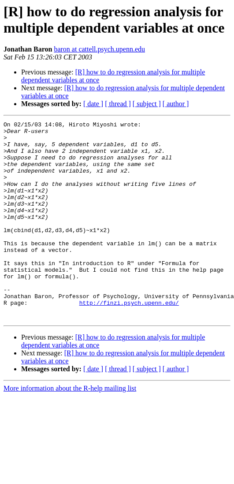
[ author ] (176, 103)
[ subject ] (147, 103)
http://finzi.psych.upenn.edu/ (129, 340)
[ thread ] (118, 103)
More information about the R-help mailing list (70, 428)
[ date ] (93, 103)
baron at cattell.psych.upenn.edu (99, 49)
